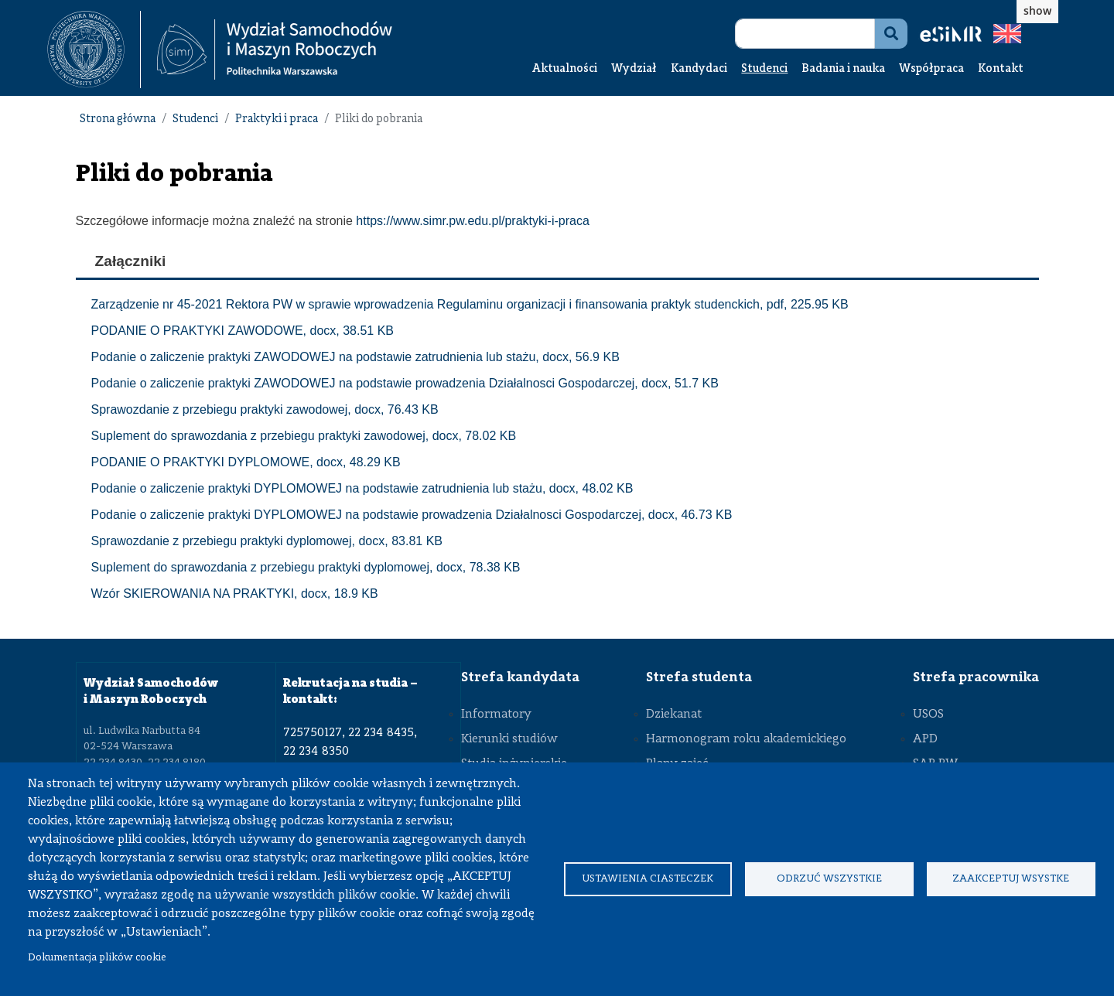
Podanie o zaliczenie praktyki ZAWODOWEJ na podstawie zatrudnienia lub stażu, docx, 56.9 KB (355, 356)
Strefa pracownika (976, 677)
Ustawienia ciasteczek (647, 879)
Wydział (634, 69)
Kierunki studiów (509, 739)
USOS (928, 714)
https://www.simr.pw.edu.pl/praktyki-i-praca (472, 220)
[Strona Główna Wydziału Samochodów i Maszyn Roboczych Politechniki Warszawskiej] (274, 49)
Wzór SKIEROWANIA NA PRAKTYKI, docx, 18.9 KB (234, 593)
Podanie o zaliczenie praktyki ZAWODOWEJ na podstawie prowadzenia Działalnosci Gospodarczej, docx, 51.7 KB (405, 383)
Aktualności (564, 69)
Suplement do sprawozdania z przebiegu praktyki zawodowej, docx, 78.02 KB (304, 435)
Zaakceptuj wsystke (1010, 879)
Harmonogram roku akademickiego (746, 739)
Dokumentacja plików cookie (97, 958)
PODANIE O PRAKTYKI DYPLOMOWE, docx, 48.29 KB (246, 462)
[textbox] (94, 49)
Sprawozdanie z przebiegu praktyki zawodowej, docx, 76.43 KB (265, 409)
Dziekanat (674, 714)
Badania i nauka (843, 69)
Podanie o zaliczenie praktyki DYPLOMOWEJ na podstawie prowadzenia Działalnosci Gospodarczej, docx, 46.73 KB (412, 514)
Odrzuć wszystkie (829, 879)
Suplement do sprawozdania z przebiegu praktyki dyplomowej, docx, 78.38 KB (306, 567)
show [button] (1037, 10)
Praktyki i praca (276, 119)
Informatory (496, 714)
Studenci (764, 69)
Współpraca (931, 69)
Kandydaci (699, 69)
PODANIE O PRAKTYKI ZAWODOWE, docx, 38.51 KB (243, 330)
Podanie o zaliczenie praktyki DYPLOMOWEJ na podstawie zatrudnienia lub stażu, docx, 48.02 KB (362, 488)
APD (925, 739)
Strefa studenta (699, 677)
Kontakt (1000, 69)
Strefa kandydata (520, 677)
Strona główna (117, 119)
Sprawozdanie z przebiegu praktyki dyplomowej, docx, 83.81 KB (267, 540)
